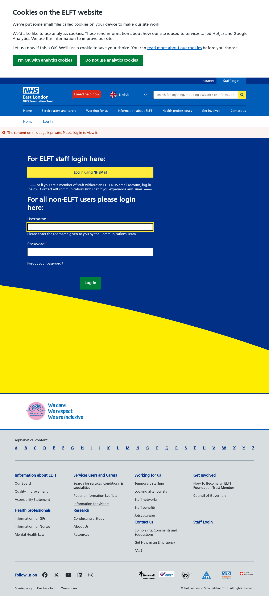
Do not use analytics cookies (111, 60)
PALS (138, 551)
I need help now (86, 94)
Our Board (23, 483)
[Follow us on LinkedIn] (80, 576)
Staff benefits (144, 507)
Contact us (238, 111)
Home (27, 111)
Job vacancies (144, 515)
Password (36, 243)
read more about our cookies (174, 47)
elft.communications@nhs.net (76, 189)
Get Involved (204, 475)
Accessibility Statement (32, 499)
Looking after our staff (152, 491)
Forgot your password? (45, 263)
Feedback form (46, 588)
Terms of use (69, 588)
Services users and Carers (95, 475)
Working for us (97, 111)
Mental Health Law (29, 534)
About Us (81, 526)
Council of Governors (209, 495)
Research (81, 510)
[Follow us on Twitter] (56, 576)
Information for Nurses (32, 526)
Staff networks (145, 499)
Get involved (211, 111)
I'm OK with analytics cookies (45, 60)
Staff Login (203, 522)
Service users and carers (59, 111)
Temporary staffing (149, 483)
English (119, 94)
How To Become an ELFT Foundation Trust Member (213, 485)
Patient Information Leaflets (95, 495)
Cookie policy (23, 588)
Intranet (208, 81)
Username (36, 218)
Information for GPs (30, 518)
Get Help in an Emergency (154, 542)
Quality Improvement (31, 491)
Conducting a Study (89, 518)
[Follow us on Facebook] (44, 576)
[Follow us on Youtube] (68, 576)
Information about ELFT (135, 111)
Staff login (231, 81)
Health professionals (177, 111)
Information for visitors (91, 504)
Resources (81, 534)
